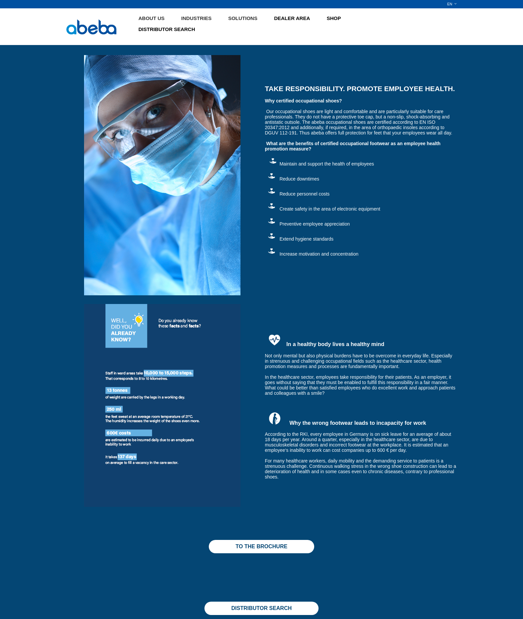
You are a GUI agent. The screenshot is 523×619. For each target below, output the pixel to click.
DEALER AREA (292, 18)
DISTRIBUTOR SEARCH (166, 29)
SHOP (334, 18)
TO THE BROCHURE (261, 546)
